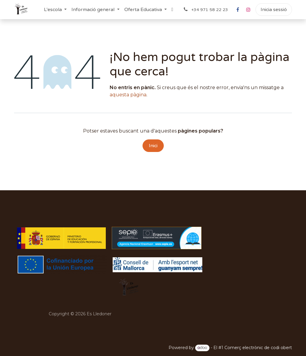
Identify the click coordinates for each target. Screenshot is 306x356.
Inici (153, 146)
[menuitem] (55, 10)
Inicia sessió (274, 10)
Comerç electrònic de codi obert (258, 347)
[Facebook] (237, 9)
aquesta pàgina (128, 95)
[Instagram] (248, 9)
